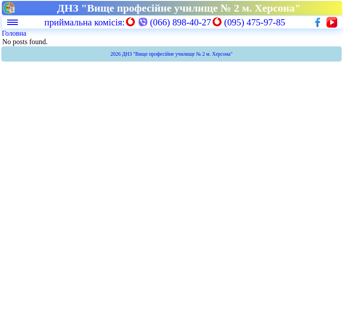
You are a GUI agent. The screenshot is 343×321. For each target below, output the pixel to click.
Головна (14, 33)
